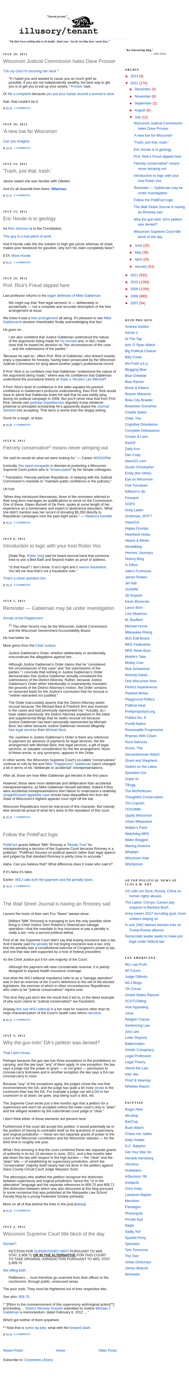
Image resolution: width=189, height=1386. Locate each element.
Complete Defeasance (142, 431)
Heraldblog (133, 547)
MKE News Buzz (138, 651)
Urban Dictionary (138, 1262)
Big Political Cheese (140, 351)
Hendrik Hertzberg (139, 1158)
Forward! (132, 498)
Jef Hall (131, 583)
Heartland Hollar (137, 534)
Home (60, 1350)
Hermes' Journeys (139, 553)
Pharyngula (134, 1213)
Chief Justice (45, 646)
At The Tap (133, 339)
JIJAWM (131, 589)
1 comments (22, 148)
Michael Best (56, 730)
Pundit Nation (135, 724)
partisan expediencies (47, 403)
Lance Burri (134, 608)
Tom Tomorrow (136, 1250)
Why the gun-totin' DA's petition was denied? (51, 1042)
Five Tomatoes (136, 485)
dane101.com (135, 461)
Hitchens (132, 1164)
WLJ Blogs (133, 983)
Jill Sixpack (133, 595)
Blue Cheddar (135, 376)
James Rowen (136, 577)
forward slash (80, 1328)
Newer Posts (13, 1350)
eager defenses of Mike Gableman (74, 296)
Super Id (131, 779)
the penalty (39, 944)
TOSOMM (133, 809)
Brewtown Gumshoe (141, 406)
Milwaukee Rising (138, 632)
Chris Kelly (133, 1189)
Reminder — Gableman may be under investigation (58, 608)
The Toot (132, 1256)
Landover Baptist (138, 1195)
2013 (135, 76)
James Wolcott (136, 1268)
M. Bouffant (134, 620)
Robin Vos (35, 556)
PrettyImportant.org (140, 712)
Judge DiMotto (136, 977)
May (138, 252)
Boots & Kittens (137, 388)
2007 (135, 303)
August (141, 110)
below (80, 1204)
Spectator (132, 1244)
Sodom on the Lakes (141, 767)
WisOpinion (134, 864)
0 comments (22, 425)
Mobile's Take (135, 657)
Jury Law (132, 1032)
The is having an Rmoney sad (56, 904)
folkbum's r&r (135, 491)
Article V (131, 333)
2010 (135, 282)
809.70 (24, 1297)
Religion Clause (137, 1019)
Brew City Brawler (139, 400)
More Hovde (21, 256)
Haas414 (132, 522)
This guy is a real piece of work (27, 236)
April (139, 259)
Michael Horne (136, 626)
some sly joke (35, 1328)
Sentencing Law (137, 1025)
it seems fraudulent (91, 567)
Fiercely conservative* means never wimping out (55, 448)
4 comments (22, 522)
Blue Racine (134, 382)
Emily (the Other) (138, 473)
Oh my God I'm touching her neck (30, 71)
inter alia (131, 1074)
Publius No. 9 (135, 718)
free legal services (23, 730)
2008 (135, 296)
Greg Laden (134, 510)
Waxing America (137, 846)
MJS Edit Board (137, 638)
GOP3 (130, 504)
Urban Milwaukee (138, 822)
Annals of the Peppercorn (22, 618)
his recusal (68, 341)
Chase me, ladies (138, 1134)
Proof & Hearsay (138, 1080)
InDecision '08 (136, 1176)
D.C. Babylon (135, 1146)
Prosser (77, 86)
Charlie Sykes (136, 412)
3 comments (22, 262)
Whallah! (132, 852)
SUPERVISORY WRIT (51, 1251)
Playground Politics (140, 699)
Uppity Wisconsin (138, 815)
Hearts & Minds (137, 541)
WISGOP (100, 458)
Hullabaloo (133, 1170)
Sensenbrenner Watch (142, 754)
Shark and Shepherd (141, 761)
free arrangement (44, 318)
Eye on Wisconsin (139, 479)
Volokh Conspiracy (139, 1050)
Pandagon (133, 1207)
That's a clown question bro (24, 578)
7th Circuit (133, 989)
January (141, 266)
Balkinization (135, 1044)
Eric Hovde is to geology (29, 218)
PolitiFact (10, 845)
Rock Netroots (136, 742)
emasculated (61, 470)
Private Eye (134, 1219)
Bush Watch (134, 1128)
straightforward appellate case (26, 795)
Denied (8, 1244)
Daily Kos (132, 449)
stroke (99, 1088)
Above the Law (136, 1068)
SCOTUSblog (135, 1001)
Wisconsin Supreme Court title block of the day (53, 1234)
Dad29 (130, 443)
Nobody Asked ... (138, 675)
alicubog (131, 1116)
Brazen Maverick (138, 394)
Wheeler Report (137, 1086)
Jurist (129, 1013)
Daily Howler (135, 1140)
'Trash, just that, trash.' (27, 171)
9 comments (22, 195)
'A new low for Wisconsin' (30, 131)
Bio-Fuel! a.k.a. (137, 363)
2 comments (22, 108)
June (139, 245)
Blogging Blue (136, 370)
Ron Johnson (18, 229)
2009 (135, 289)
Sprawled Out (135, 773)
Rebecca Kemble (98, 516)
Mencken (132, 1201)
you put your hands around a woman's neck (80, 94)
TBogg (130, 785)
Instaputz (132, 1183)
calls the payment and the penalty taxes (54, 880)
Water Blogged (136, 840)
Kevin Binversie (137, 602)
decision (94, 1013)
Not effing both (14, 1270)
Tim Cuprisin (134, 803)
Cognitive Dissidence (141, 424)
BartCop (131, 1122)
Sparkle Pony (135, 1238)
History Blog (134, 559)
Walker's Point (136, 828)
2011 (135, 275)
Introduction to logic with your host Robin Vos (52, 546)
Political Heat (135, 705)
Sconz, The (134, 748)
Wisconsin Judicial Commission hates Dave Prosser (59, 61)
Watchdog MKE (137, 834)
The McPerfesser (138, 791)
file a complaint (19, 94)
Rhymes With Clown (141, 736)
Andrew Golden (137, 327)
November (143, 96)
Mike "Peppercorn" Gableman (68, 764)
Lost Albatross (136, 614)
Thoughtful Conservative (144, 797)
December (143, 89)
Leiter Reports (136, 1038)
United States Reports (142, 995)
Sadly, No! (133, 1232)
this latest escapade (34, 466)
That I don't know (16, 1053)
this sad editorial (33, 1009)
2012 (135, 83)
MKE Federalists (138, 644)
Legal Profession (138, 1056)
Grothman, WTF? (138, 516)
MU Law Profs (136, 964)
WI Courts (133, 971)
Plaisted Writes (136, 693)
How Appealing (136, 1007)
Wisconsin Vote (137, 858)
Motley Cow (134, 663)
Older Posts (107, 1350)
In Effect (131, 565)
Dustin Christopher (139, 467)
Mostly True (77, 845)
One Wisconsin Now (141, 681)
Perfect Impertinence (141, 687)
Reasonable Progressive (144, 730)
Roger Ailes (134, 1109)
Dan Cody (133, 455)
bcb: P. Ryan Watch (140, 345)
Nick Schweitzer (137, 669)
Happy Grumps (137, 528)
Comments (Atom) (38, 1360)
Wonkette (132, 1274)
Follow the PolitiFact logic (30, 834)
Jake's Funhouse (138, 571)
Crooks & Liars (136, 437)
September (144, 103)
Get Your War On (138, 1152)
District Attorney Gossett (44, 1308)
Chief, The (133, 418)
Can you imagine (16, 141)
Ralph (129, 1226)
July (138, 117)
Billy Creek (133, 357)
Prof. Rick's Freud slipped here (36, 285)
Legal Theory (135, 1062)
